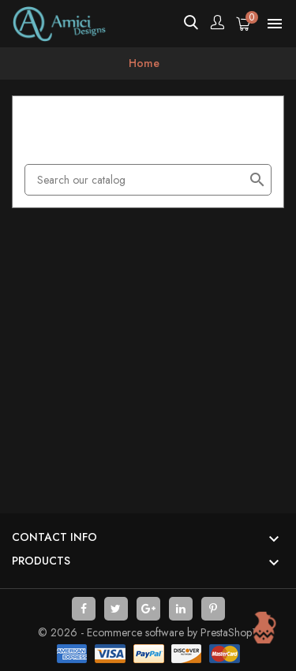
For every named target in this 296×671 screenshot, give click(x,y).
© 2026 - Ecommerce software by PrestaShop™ (148, 632)
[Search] (148, 180)
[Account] (217, 23)
